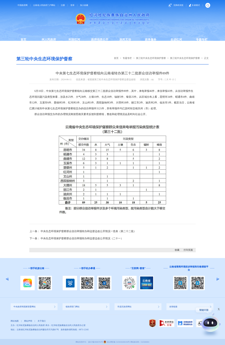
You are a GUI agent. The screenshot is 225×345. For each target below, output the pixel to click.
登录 (72, 5)
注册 (63, 5)
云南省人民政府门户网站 (44, 5)
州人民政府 (49, 39)
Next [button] (217, 279)
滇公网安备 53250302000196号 (118, 342)
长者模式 (194, 5)
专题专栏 (201, 39)
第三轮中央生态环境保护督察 (151, 58)
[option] (36, 279)
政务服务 (150, 39)
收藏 (177, 250)
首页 (23, 39)
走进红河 (176, 39)
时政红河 (74, 39)
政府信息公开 (99, 39)
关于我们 (42, 321)
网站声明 (28, 321)
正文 (206, 58)
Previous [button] (7, 279)
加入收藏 (84, 5)
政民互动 (125, 39)
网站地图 (15, 321)
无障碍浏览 (175, 5)
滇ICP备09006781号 (95, 342)
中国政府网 (23, 5)
